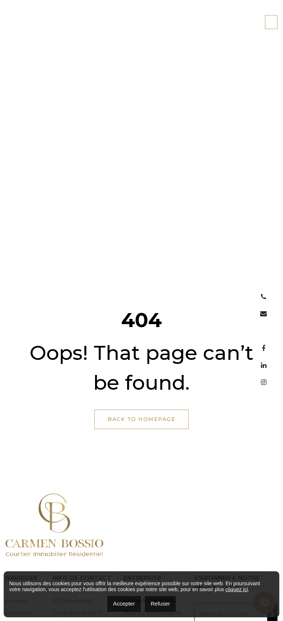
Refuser (160, 603)
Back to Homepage (141, 419)
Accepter (124, 603)
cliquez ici (237, 589)
